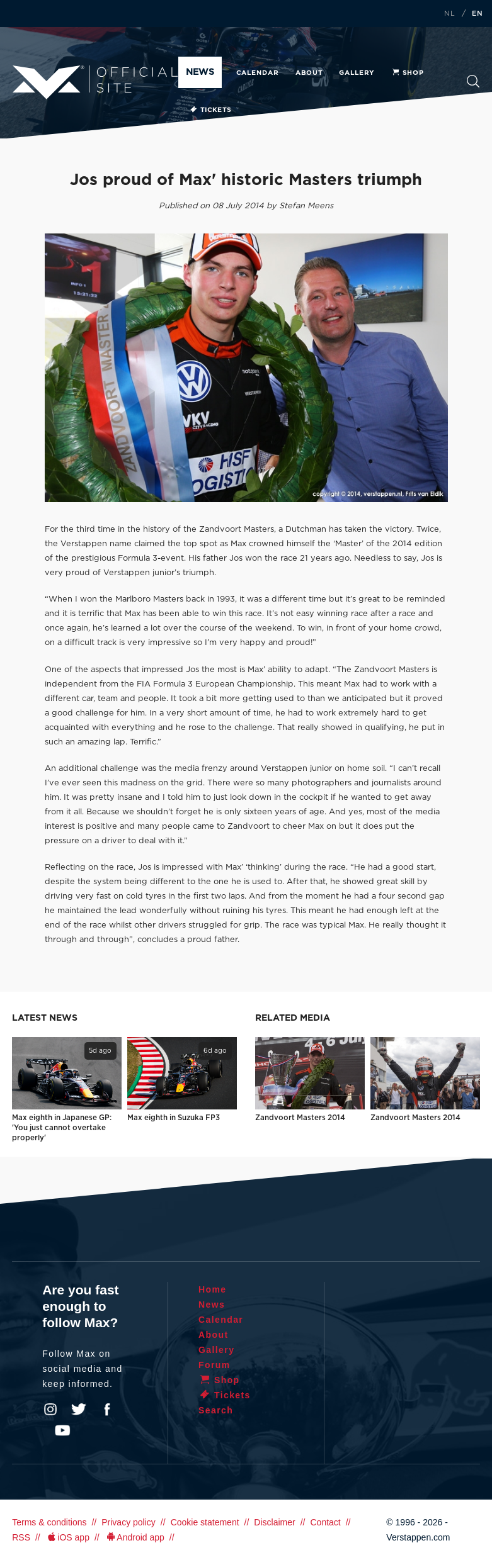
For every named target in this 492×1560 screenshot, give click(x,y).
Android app (134, 1537)
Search (473, 81)
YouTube (62, 1430)
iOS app (67, 1537)
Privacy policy (128, 1522)
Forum (214, 1365)
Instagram (50, 1409)
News (200, 72)
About (309, 73)
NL (449, 14)
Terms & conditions (49, 1522)
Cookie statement (205, 1522)
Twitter (79, 1409)
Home (212, 1289)
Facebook (107, 1409)
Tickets (210, 110)
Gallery (356, 73)
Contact (325, 1522)
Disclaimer (274, 1522)
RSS (21, 1537)
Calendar (257, 73)
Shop (407, 73)
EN (477, 14)
